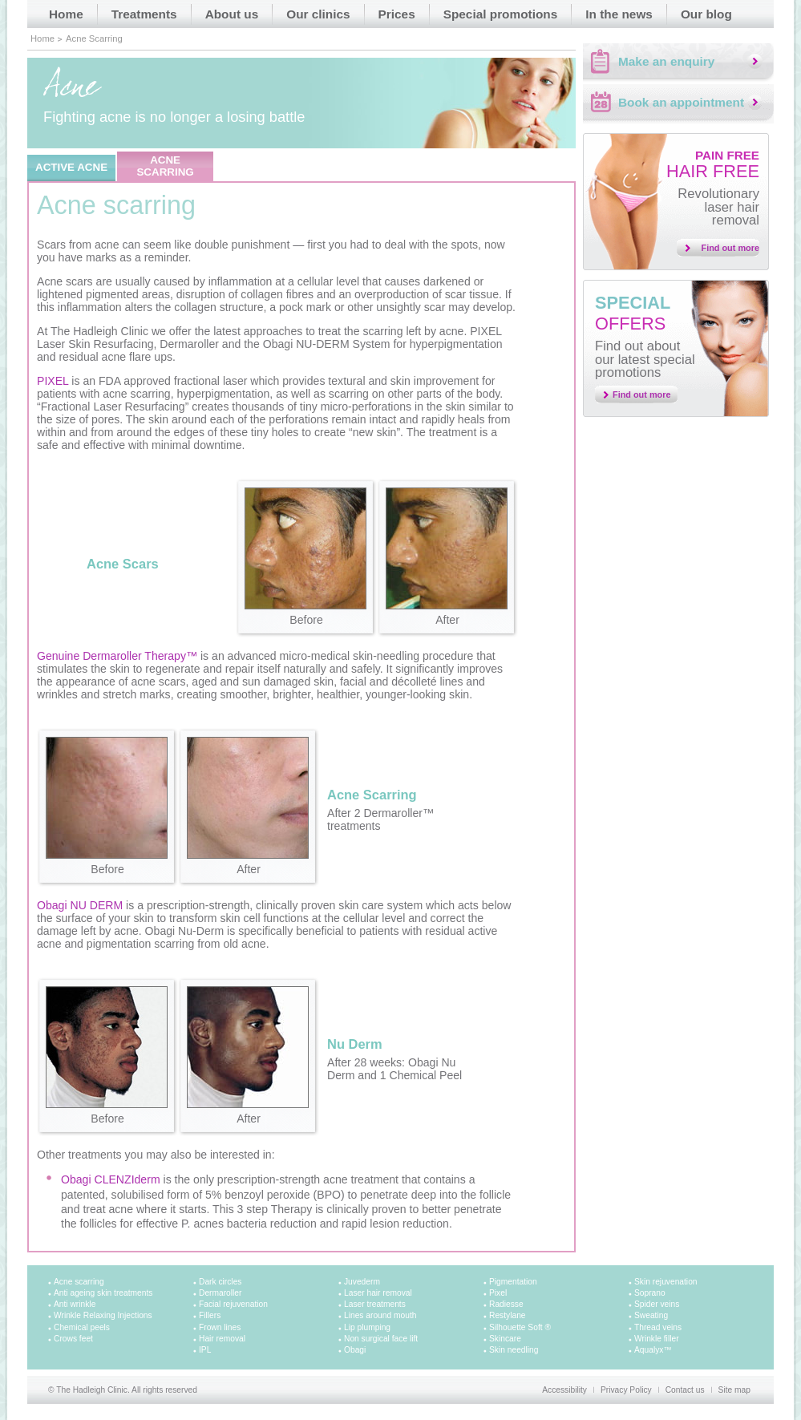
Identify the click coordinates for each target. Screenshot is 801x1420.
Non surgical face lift (381, 1338)
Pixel (498, 1293)
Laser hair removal (378, 1293)
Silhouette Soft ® (520, 1327)
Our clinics (318, 14)
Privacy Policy (626, 1390)
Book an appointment (681, 102)
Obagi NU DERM (80, 905)
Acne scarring (79, 1281)
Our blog (706, 14)
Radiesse (506, 1304)
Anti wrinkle (74, 1304)
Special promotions (500, 14)
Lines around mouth (380, 1315)
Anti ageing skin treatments (103, 1293)
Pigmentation (513, 1281)
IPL (205, 1349)
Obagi (355, 1349)
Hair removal (222, 1338)
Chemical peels (82, 1327)
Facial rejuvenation (233, 1304)
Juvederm (362, 1281)
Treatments (144, 14)
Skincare (505, 1338)
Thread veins (658, 1327)
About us (232, 14)
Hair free (712, 164)
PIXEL (52, 380)
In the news (619, 14)
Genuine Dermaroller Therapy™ (117, 655)
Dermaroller (220, 1293)
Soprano (649, 1293)
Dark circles (220, 1281)
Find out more (731, 248)
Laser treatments (375, 1304)
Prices (396, 14)
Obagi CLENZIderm (110, 1179)
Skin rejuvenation (666, 1281)
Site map (734, 1390)
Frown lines (220, 1327)
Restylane (507, 1315)
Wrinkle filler (656, 1338)
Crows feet (73, 1338)
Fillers (209, 1315)
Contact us (685, 1390)
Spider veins (656, 1304)
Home (66, 14)
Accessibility (564, 1390)
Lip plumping (367, 1327)
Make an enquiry (666, 61)
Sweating (651, 1315)
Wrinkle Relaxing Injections (103, 1315)
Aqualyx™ (653, 1349)
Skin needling (513, 1349)
